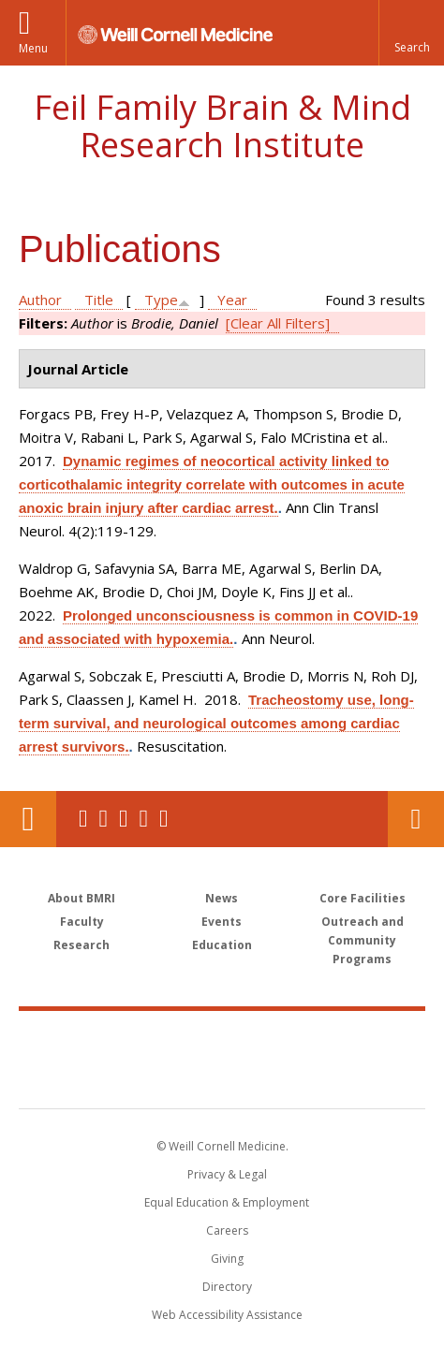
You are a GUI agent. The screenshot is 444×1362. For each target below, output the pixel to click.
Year (232, 299)
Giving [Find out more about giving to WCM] (227, 1259)
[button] (411, 33)
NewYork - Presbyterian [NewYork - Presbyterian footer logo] (222, 1078)
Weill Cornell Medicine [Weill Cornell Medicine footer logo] (222, 1039)
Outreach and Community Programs (362, 940)
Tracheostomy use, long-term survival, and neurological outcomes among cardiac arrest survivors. (216, 723)
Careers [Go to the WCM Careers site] (227, 1230)
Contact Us (416, 819)
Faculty (82, 922)
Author (40, 299)
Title (98, 299)
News (221, 898)
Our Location (28, 819)
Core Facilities (362, 898)
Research (81, 945)
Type (161, 299)
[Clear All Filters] (278, 323)
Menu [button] (33, 48)
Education (222, 945)
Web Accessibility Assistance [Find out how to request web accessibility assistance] (227, 1315)
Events (221, 922)
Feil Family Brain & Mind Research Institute (222, 126)
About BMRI (81, 898)
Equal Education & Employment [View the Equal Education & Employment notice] (226, 1202)
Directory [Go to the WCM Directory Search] (227, 1287)
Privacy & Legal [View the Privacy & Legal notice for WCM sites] (227, 1174)
